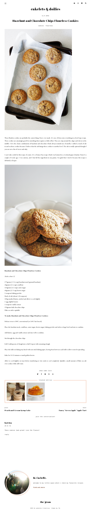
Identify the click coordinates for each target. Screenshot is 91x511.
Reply (7, 434)
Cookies (41, 25)
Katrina (8, 423)
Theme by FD (55, 508)
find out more (39, 487)
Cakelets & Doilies (45, 9)
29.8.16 (8, 426)
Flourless (49, 25)
